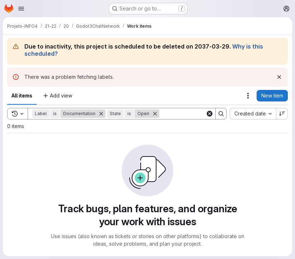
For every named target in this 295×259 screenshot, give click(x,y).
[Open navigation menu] (21, 8)
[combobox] (253, 113)
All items (21, 95)
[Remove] (101, 113)
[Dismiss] (279, 77)
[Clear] (209, 113)
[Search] (204, 113)
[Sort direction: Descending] (282, 113)
